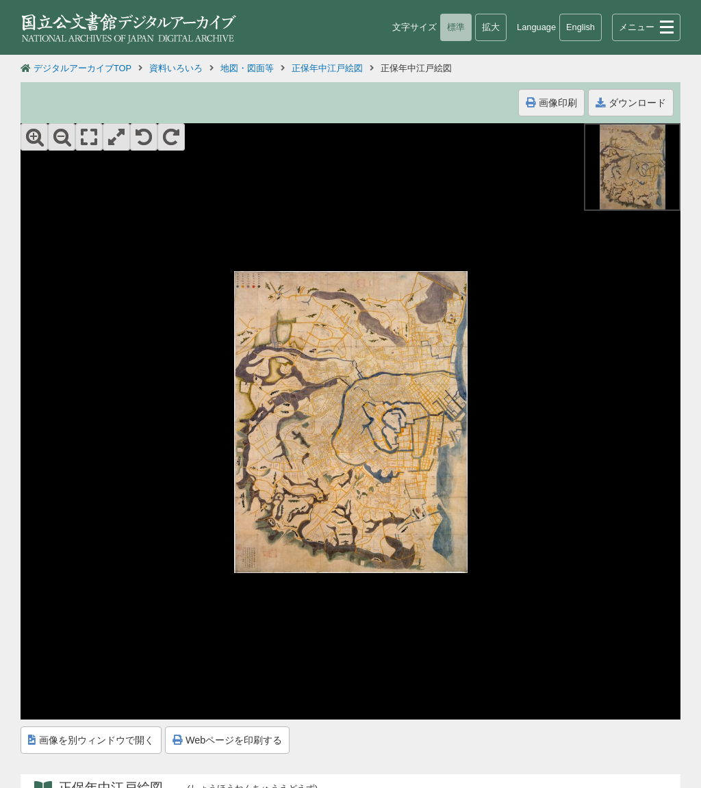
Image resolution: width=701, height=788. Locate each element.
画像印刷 (551, 102)
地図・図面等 (247, 68)
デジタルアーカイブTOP (82, 68)
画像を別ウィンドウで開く (91, 740)
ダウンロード (631, 102)
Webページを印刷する (227, 740)
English (580, 27)
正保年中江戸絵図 (327, 68)
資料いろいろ (176, 68)
